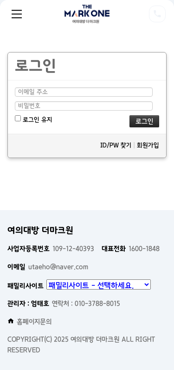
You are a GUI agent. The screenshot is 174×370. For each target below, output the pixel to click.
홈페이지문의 (29, 322)
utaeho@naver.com (47, 267)
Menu (17, 13)
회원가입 (148, 145)
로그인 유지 (33, 119)
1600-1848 (131, 249)
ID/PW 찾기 (115, 145)
